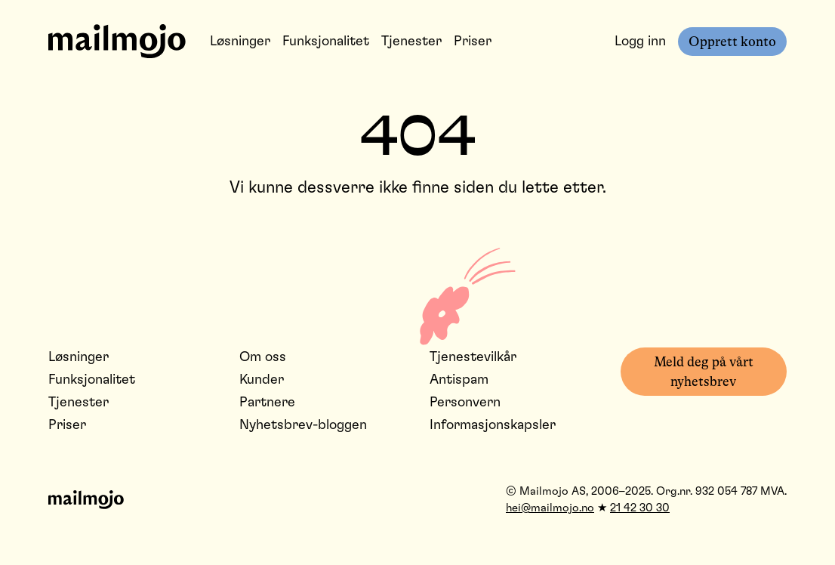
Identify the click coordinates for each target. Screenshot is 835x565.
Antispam (459, 380)
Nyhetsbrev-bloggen (303, 425)
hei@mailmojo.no (550, 508)
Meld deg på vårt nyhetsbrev (703, 371)
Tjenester (411, 41)
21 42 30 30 (640, 508)
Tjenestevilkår (473, 357)
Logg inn (640, 41)
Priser (472, 41)
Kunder (261, 380)
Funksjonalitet (325, 41)
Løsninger (240, 41)
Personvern (465, 402)
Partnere (267, 402)
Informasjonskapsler (493, 425)
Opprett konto (732, 41)
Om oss (262, 357)
